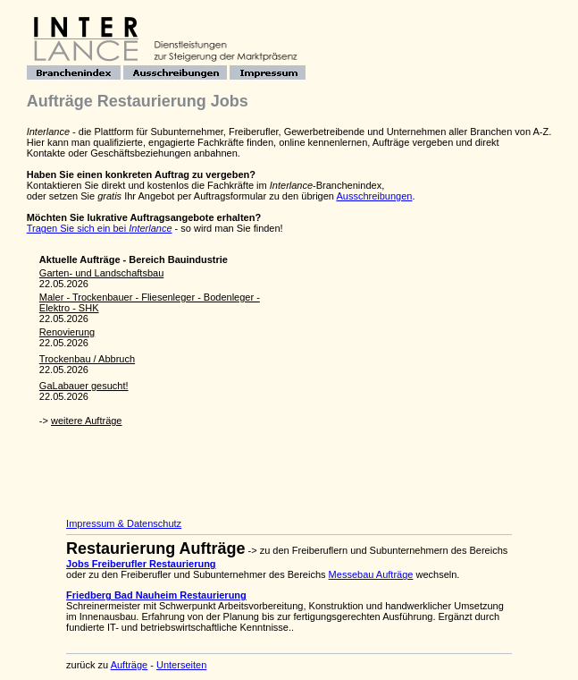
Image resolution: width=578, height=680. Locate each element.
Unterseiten (181, 664)
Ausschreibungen (374, 196)
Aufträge (129, 664)
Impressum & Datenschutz (123, 523)
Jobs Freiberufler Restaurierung (141, 563)
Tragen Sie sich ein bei (99, 228)
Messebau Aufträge (371, 574)
